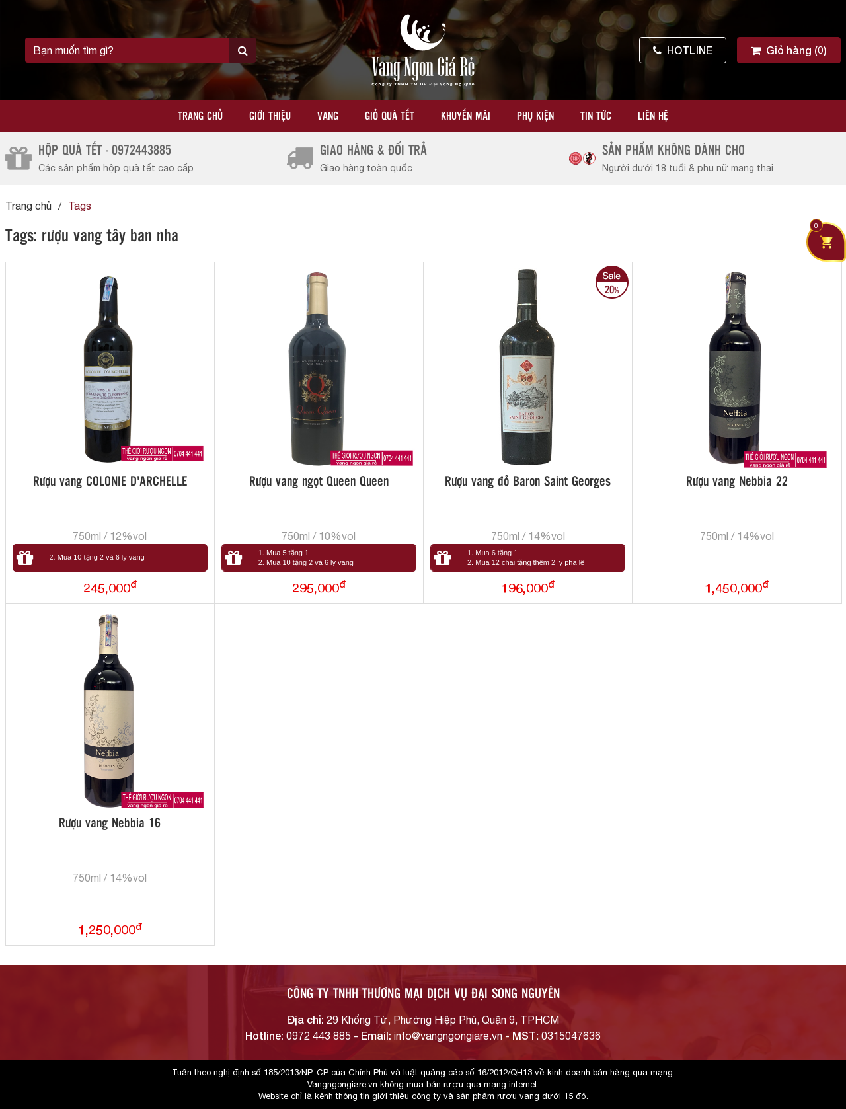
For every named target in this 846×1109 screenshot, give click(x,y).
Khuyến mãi (465, 117)
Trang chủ (200, 117)
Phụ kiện (535, 117)
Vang (327, 117)
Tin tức (595, 117)
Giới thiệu (270, 117)
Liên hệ (653, 117)
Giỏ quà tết (389, 117)
